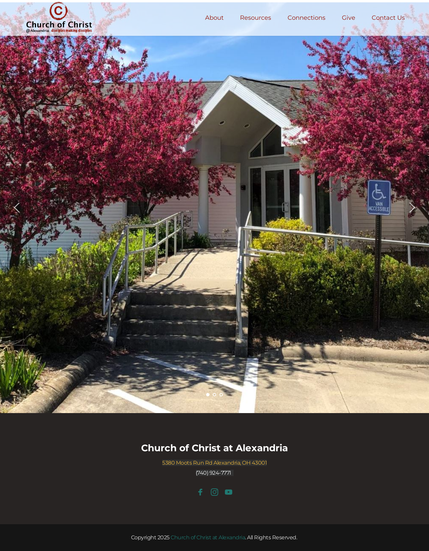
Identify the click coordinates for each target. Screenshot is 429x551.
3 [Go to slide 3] (221, 394)
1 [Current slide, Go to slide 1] (207, 394)
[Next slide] (412, 207)
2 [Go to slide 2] (214, 394)
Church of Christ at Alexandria (214, 448)
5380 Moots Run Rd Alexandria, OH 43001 (214, 463)
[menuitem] (214, 17)
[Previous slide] (17, 207)
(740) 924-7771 (213, 473)
